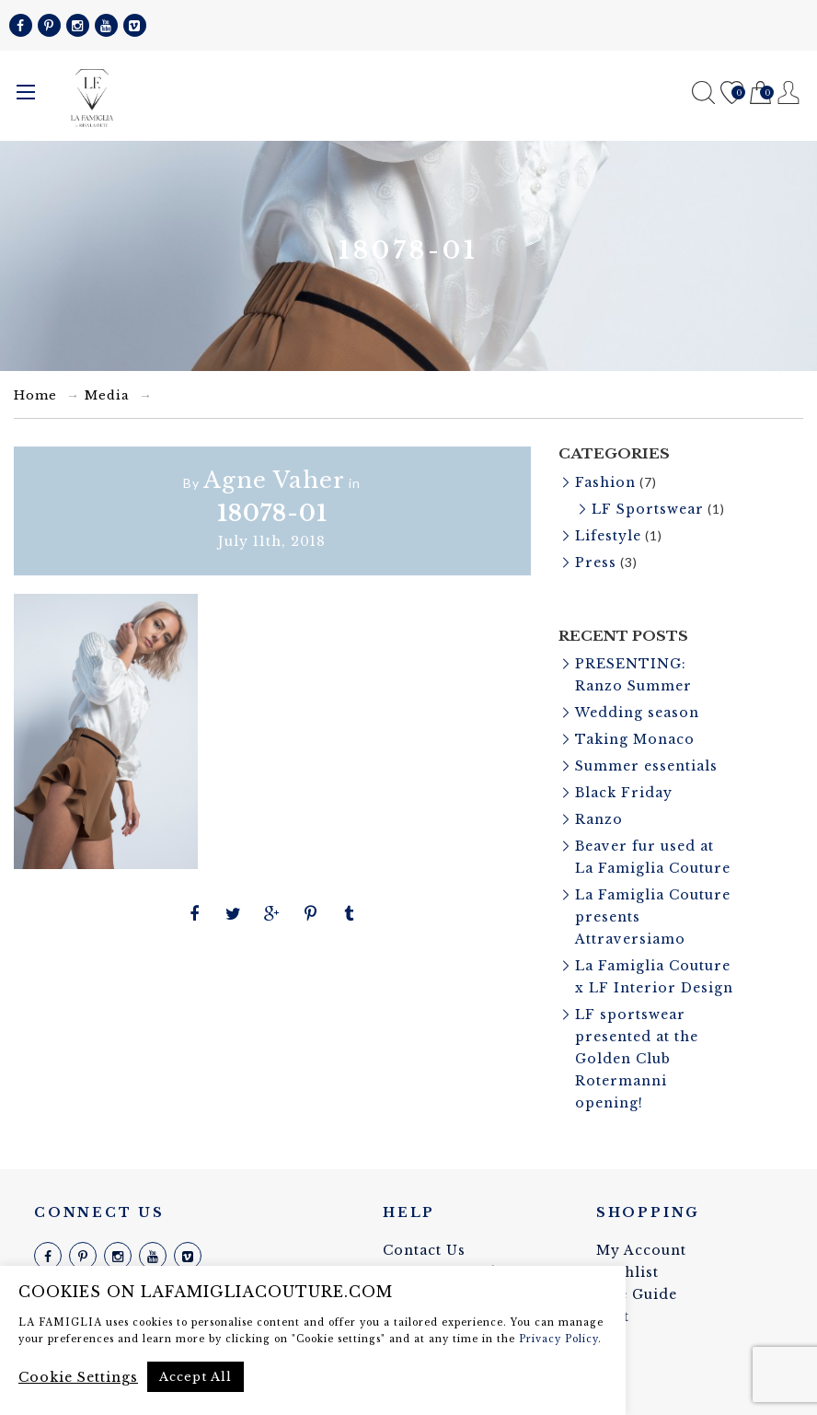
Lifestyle (608, 536)
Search (703, 92)
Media (107, 395)
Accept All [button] (195, 1377)
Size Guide (636, 1294)
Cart (760, 93)
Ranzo (599, 819)
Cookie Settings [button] (78, 1377)
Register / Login (788, 92)
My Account (641, 1250)
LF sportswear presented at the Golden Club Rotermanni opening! (636, 1058)
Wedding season (637, 712)
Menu (26, 92)
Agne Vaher (274, 480)
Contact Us (424, 1250)
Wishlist (731, 93)
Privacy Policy (558, 1339)
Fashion (605, 482)
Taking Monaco (635, 739)
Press (595, 562)
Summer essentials (646, 766)
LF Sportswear (648, 509)
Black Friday (624, 792)
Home (35, 395)
